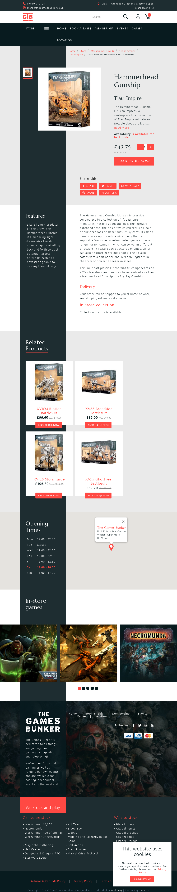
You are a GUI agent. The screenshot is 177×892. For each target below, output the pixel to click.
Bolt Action (75, 831)
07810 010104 (36, 3)
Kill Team (74, 810)
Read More (121, 127)
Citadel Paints (125, 814)
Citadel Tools (125, 822)
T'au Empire (75, 54)
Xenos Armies (127, 51)
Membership (104, 28)
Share (88, 186)
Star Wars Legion (36, 843)
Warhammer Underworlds (42, 822)
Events (122, 28)
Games (137, 28)
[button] (79, 674)
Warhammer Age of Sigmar (43, 818)
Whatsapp (130, 186)
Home (61, 28)
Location (64, 40)
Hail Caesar (32, 835)
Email (88, 192)
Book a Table (80, 28)
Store (83, 51)
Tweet (108, 186)
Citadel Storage (127, 827)
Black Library (125, 810)
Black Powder (77, 835)
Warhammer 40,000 (103, 51)
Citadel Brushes (127, 818)
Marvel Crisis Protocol (83, 839)
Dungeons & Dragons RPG (42, 839)
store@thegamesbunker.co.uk (45, 7)
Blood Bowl (75, 814)
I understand (142, 879)
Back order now (134, 161)
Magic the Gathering (39, 831)
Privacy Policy (82, 867)
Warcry (72, 818)
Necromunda (33, 814)
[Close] (123, 507)
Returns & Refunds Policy (47, 867)
